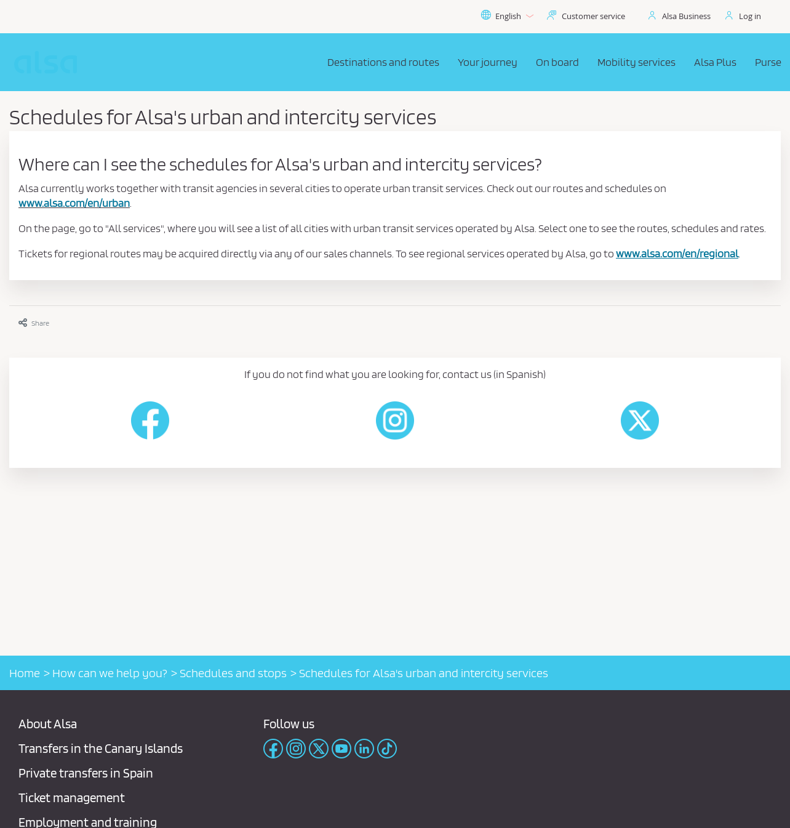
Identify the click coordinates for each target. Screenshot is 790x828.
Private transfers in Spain (85, 773)
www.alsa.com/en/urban (74, 202)
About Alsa (47, 723)
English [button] (507, 16)
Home (24, 672)
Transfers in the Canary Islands (100, 748)
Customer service (593, 16)
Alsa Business (686, 16)
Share (33, 323)
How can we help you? (109, 672)
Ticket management (71, 797)
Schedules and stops (233, 672)
